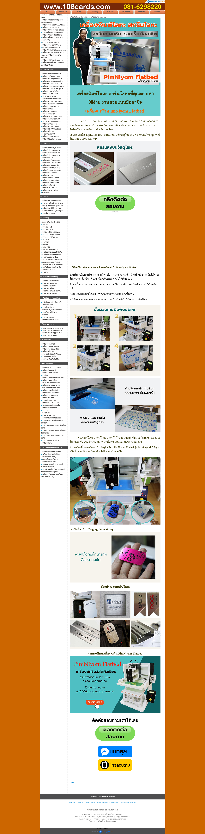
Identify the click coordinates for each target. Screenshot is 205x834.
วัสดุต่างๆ (95, 12)
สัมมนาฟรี (141, 12)
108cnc (107, 802)
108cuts (93, 802)
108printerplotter (131, 802)
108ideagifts (114, 802)
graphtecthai (100, 802)
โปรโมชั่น (110, 12)
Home (48, 12)
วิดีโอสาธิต (126, 12)
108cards (122, 802)
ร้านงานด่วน (63, 12)
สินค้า (79, 12)
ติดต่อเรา (157, 12)
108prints (80, 802)
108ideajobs (72, 802)
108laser (87, 802)
